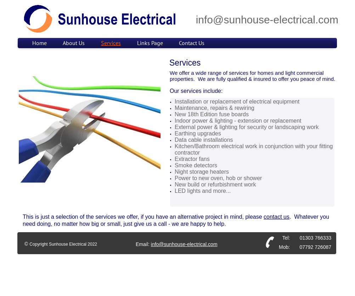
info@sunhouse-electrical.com (184, 244)
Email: (143, 244)
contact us (276, 217)
